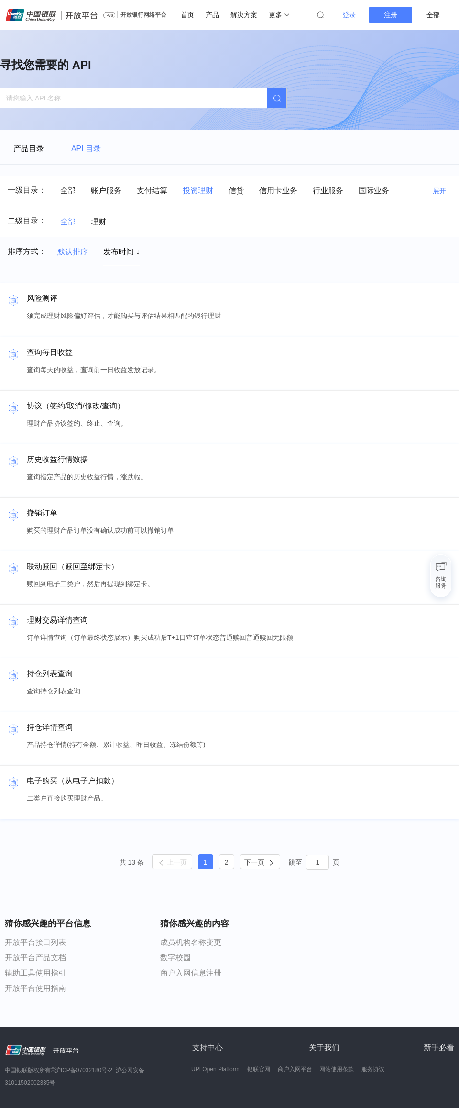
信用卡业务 (278, 190)
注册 (390, 15)
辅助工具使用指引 (35, 973)
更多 (279, 15)
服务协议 (372, 1069)
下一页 (259, 862)
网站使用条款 (336, 1069)
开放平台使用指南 (35, 988)
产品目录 (28, 148)
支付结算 (152, 190)
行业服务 (328, 190)
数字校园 (175, 958)
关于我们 (324, 1047)
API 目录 (86, 148)
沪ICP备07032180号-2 (83, 1070)
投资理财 (198, 190)
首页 (187, 15)
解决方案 (243, 15)
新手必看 (439, 1047)
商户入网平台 (295, 1069)
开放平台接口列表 (35, 942)
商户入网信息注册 (190, 973)
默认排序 (72, 252)
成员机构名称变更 (190, 942)
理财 (98, 222)
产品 (212, 15)
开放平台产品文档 (35, 958)
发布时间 (121, 252)
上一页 (172, 862)
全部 (68, 190)
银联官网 (258, 1069)
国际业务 (374, 190)
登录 (349, 15)
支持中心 (207, 1047)
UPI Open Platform (215, 1069)
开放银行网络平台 (143, 14)
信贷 (236, 190)
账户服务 (106, 190)
